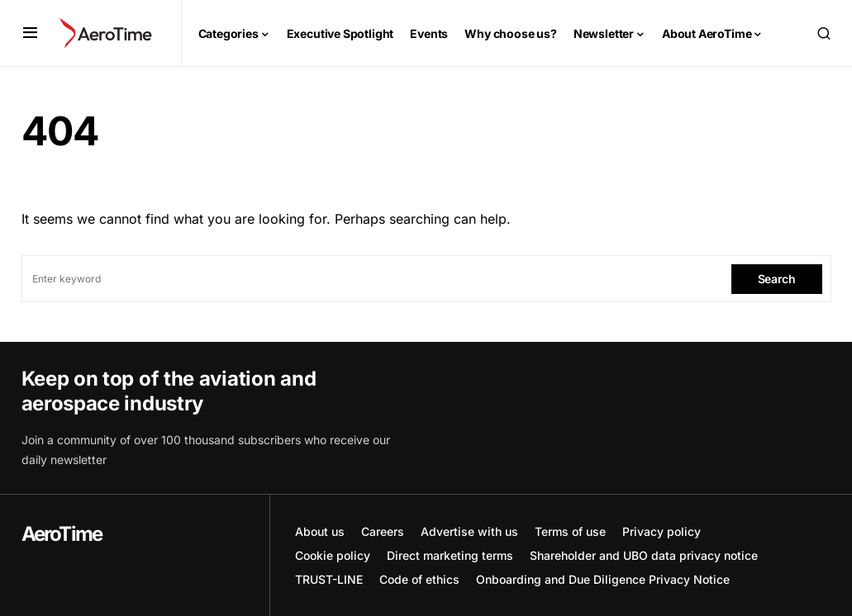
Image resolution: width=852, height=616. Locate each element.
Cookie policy (332, 555)
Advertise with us (469, 531)
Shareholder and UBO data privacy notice (644, 555)
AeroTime (61, 534)
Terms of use (570, 531)
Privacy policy (661, 531)
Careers (382, 531)
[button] (30, 33)
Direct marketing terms (450, 555)
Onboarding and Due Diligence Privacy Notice (603, 579)
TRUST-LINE (329, 579)
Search (777, 279)
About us (320, 531)
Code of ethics (419, 579)
